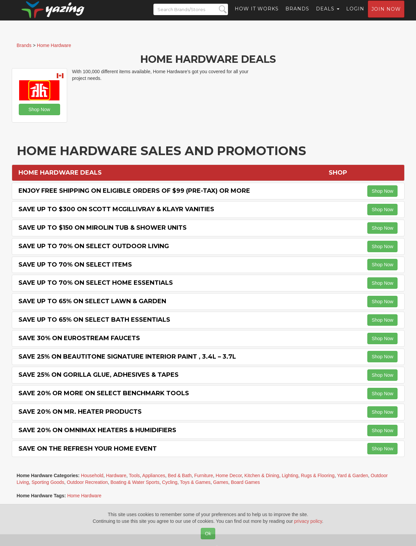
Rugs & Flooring (317, 475)
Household (92, 475)
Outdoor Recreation (87, 482)
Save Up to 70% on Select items (75, 264)
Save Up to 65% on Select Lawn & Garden (92, 301)
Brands (297, 15)
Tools (134, 475)
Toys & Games (195, 482)
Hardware (116, 475)
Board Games (245, 482)
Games (220, 482)
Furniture (203, 475)
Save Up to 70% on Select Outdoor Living (93, 246)
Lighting (290, 475)
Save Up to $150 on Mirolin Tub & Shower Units (102, 227)
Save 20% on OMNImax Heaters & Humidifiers (97, 430)
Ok (208, 533)
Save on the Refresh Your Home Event (87, 448)
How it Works (257, 15)
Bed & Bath (180, 475)
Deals (327, 15)
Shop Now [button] (39, 109)
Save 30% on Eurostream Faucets (79, 338)
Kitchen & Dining (261, 475)
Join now (386, 15)
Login (355, 15)
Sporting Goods (48, 482)
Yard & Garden (352, 475)
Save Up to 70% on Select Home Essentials (95, 282)
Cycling (169, 482)
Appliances (154, 475)
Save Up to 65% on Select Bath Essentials (94, 319)
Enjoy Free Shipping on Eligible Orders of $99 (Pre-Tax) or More (134, 190)
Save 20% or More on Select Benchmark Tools (103, 393)
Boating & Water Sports (134, 482)
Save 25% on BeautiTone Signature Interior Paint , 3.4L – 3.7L (127, 356)
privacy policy (308, 521)
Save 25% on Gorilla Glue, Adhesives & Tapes (98, 374)
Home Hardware (84, 495)
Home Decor (229, 475)
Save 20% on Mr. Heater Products (80, 411)
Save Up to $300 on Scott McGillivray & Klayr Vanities (116, 209)
